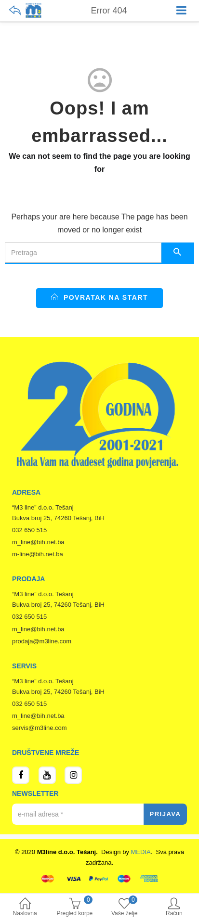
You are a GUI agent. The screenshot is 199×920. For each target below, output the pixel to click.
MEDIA (141, 852)
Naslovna (25, 908)
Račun (174, 908)
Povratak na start (99, 297)
